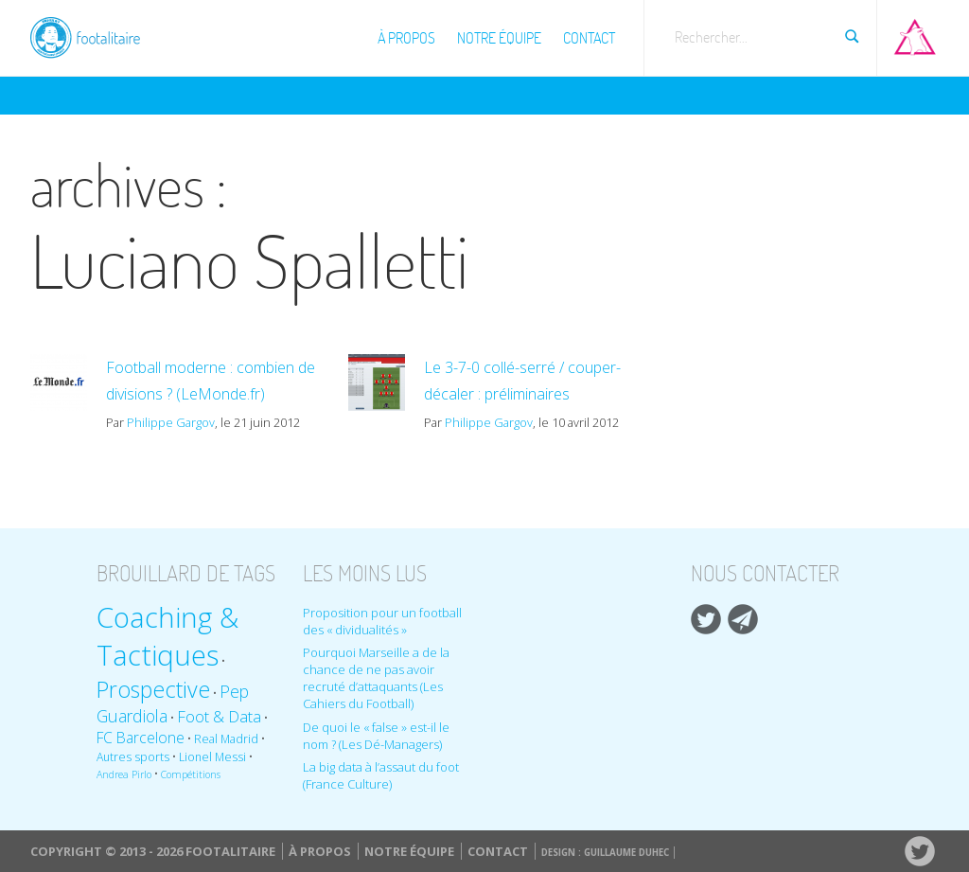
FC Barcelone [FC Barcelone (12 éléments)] (141, 737)
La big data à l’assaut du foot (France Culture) (381, 775)
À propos (406, 37)
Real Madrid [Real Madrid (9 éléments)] (226, 739)
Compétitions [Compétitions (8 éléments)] (190, 774)
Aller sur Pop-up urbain (915, 33)
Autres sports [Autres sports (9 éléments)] (133, 757)
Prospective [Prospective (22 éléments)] (153, 689)
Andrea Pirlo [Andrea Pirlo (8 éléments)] (124, 774)
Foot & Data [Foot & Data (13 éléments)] (219, 716)
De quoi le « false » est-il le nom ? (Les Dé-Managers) (376, 736)
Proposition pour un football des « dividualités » (382, 621)
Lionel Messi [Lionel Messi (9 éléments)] (212, 757)
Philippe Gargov (171, 422)
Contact (589, 37)
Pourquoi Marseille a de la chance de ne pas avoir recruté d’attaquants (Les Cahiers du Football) (376, 678)
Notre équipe (499, 37)
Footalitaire (96, 35)
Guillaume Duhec (626, 852)
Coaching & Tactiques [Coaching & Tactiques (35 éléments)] (167, 636)
